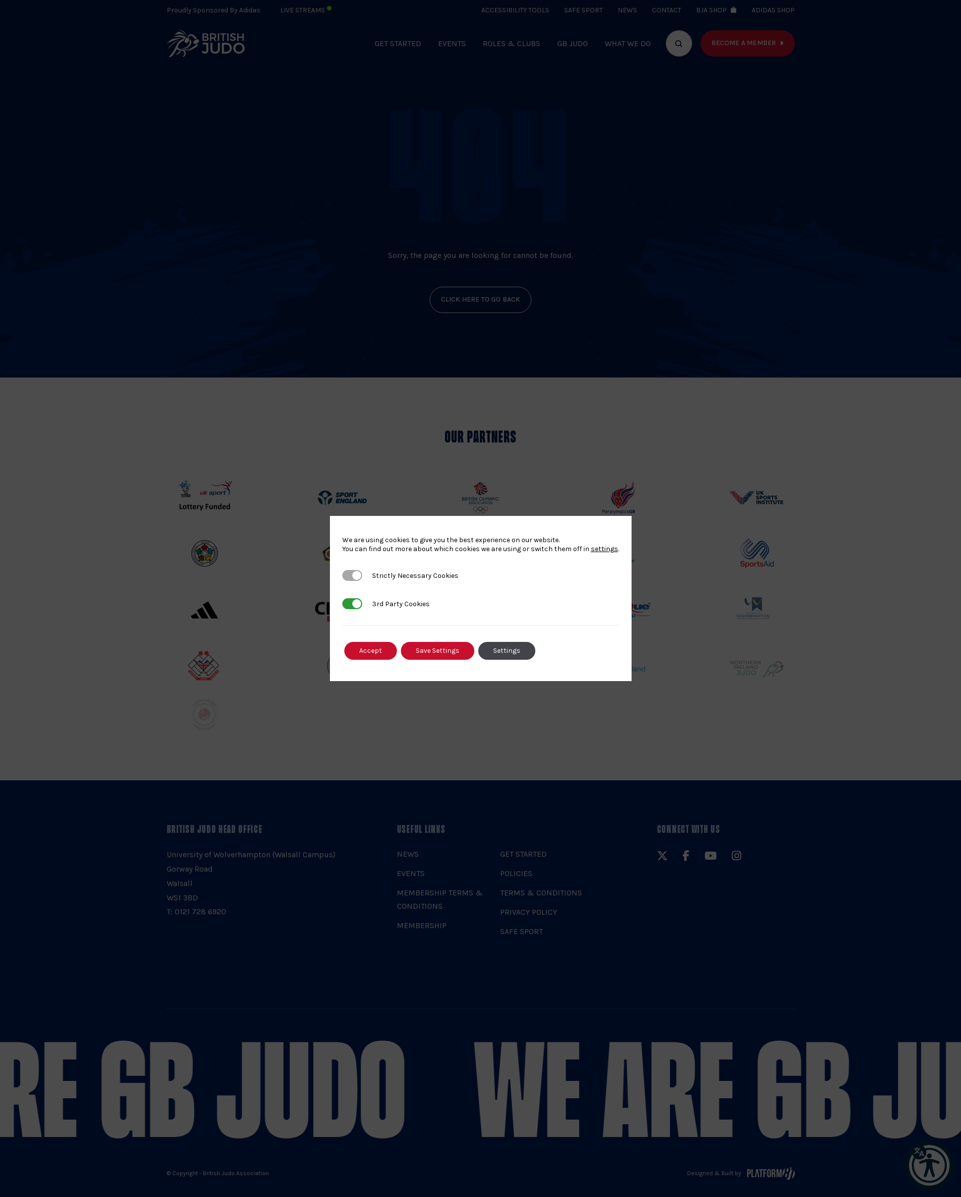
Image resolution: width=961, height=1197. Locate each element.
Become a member (743, 43)
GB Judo (572, 43)
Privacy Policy (528, 912)
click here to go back (480, 299)
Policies (516, 873)
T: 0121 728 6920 (196, 911)
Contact (666, 10)
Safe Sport (583, 10)
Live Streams (305, 10)
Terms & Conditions (541, 892)
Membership (422, 925)
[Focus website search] (679, 43)
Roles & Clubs (511, 43)
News (627, 10)
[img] (206, 43)
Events (452, 43)
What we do (628, 43)
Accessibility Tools (515, 10)
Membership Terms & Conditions (440, 899)
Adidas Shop (773, 10)
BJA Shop (711, 10)
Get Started (398, 43)
